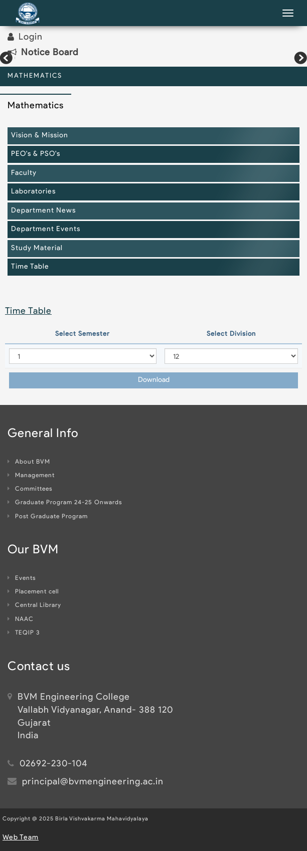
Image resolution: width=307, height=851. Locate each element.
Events (22, 578)
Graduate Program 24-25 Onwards (65, 503)
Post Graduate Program (48, 517)
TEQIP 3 (24, 633)
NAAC (21, 619)
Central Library (34, 605)
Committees (30, 489)
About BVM (29, 462)
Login (31, 37)
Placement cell (33, 592)
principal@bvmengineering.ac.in (93, 782)
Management (31, 476)
